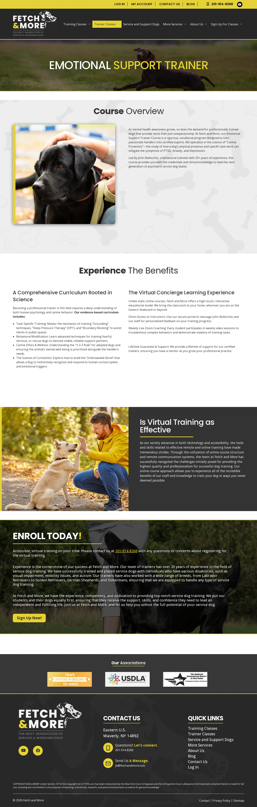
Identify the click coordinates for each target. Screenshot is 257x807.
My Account (142, 4)
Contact (204, 801)
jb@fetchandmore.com (130, 765)
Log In (119, 4)
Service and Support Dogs (141, 24)
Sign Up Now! (29, 617)
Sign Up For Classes (226, 24)
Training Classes (77, 24)
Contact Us (169, 4)
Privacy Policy (221, 801)
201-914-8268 (222, 4)
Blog (191, 4)
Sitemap (238, 801)
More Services (175, 24)
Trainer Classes (107, 24)
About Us (198, 24)
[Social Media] (240, 4)
